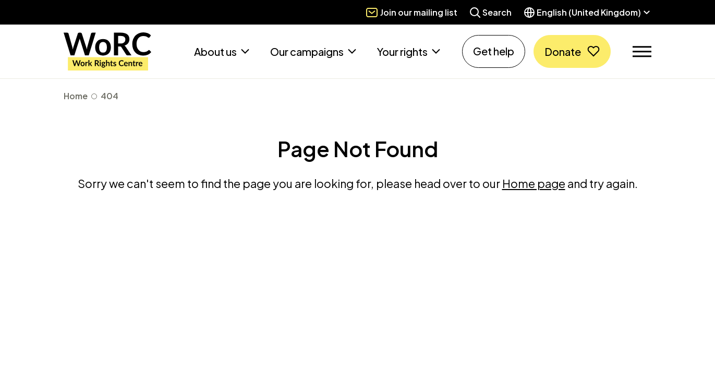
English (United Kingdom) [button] (589, 12)
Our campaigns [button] (307, 51)
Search (497, 12)
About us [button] (216, 51)
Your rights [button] (403, 51)
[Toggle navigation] (642, 51)
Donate (562, 51)
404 (109, 95)
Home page (533, 184)
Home (76, 95)
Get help (493, 50)
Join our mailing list (418, 12)
